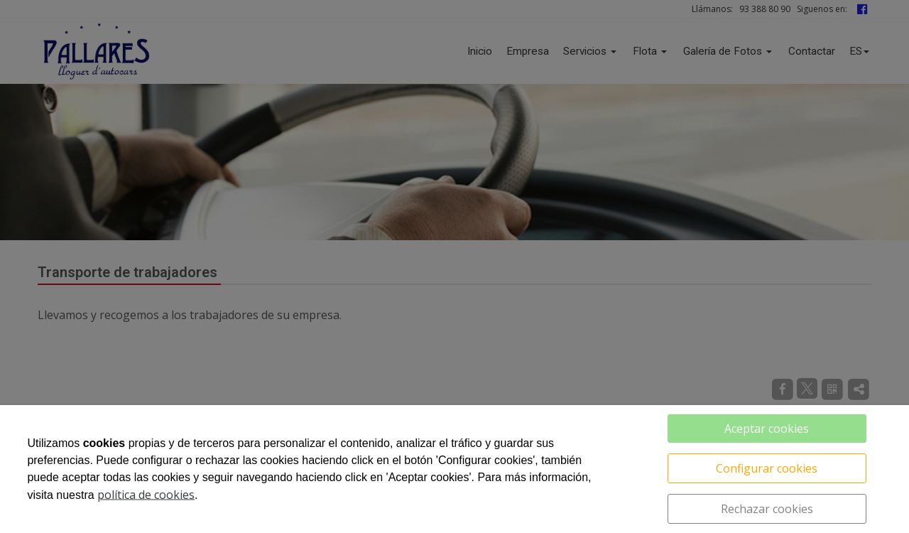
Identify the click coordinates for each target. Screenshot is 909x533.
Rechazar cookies (767, 509)
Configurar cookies (766, 468)
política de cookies (146, 494)
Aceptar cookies (766, 428)
